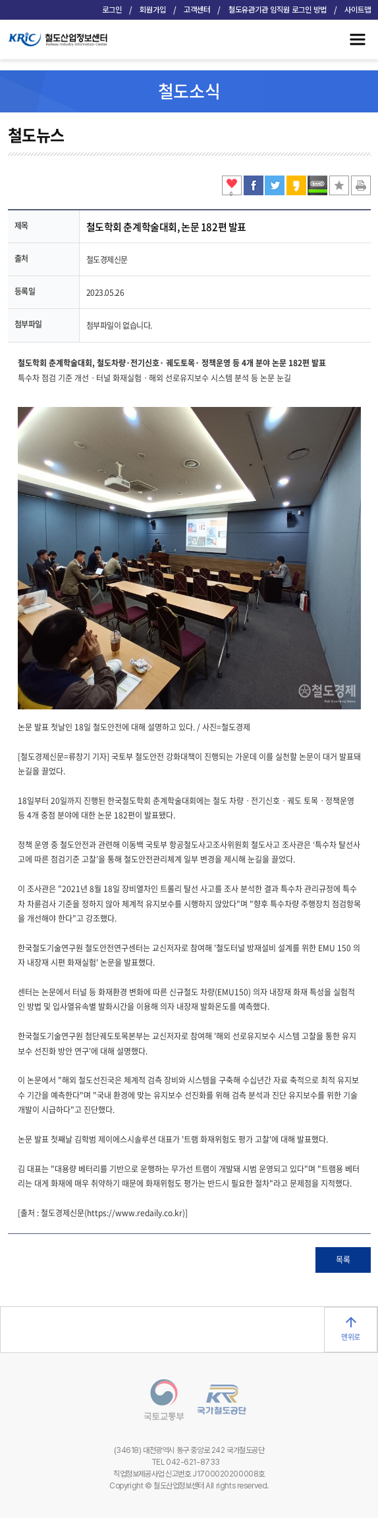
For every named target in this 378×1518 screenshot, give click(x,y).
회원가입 (153, 9)
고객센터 (197, 9)
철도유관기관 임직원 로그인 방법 (278, 9)
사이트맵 (357, 9)
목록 (343, 1260)
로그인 (112, 9)
